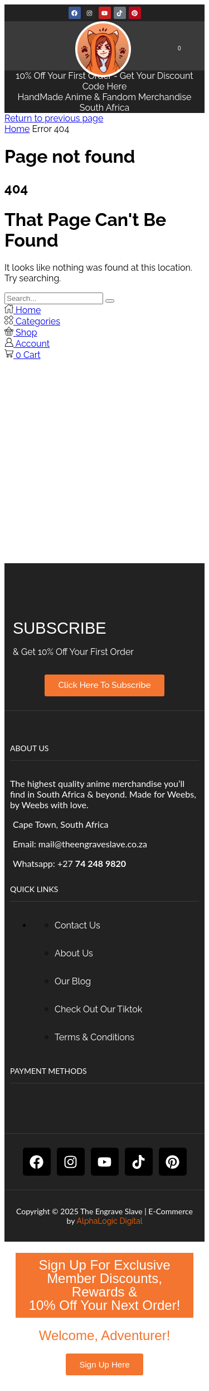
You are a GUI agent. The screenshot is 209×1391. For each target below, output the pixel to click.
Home (17, 129)
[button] (183, 48)
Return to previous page (53, 118)
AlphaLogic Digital (110, 1220)
